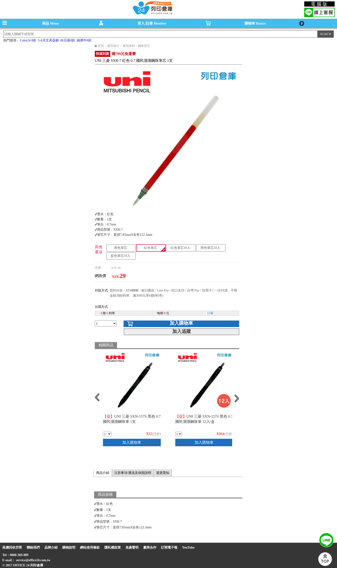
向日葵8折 (67, 40)
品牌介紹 (51, 547)
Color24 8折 (28, 40)
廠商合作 (149, 547)
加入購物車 (181, 323)
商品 (50, 23)
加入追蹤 (181, 331)
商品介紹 (102, 473)
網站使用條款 (90, 547)
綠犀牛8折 (84, 40)
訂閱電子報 (169, 547)
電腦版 (319, 4)
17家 (210, 313)
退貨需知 (162, 473)
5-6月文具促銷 (48, 40)
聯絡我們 (33, 547)
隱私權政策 (112, 547)
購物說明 (68, 547)
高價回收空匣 (12, 547)
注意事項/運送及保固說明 (132, 473)
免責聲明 (132, 547)
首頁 (101, 46)
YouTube (188, 547)
